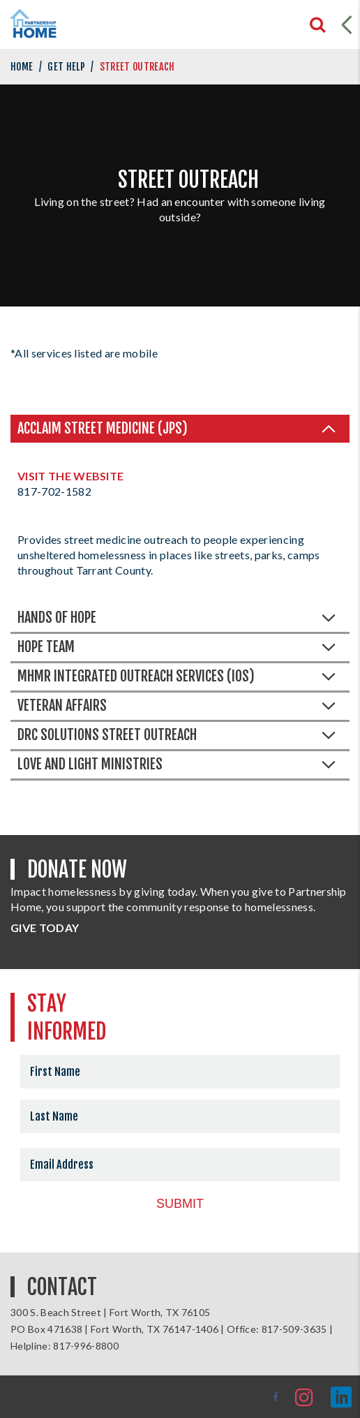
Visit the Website (70, 475)
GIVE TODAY (44, 927)
